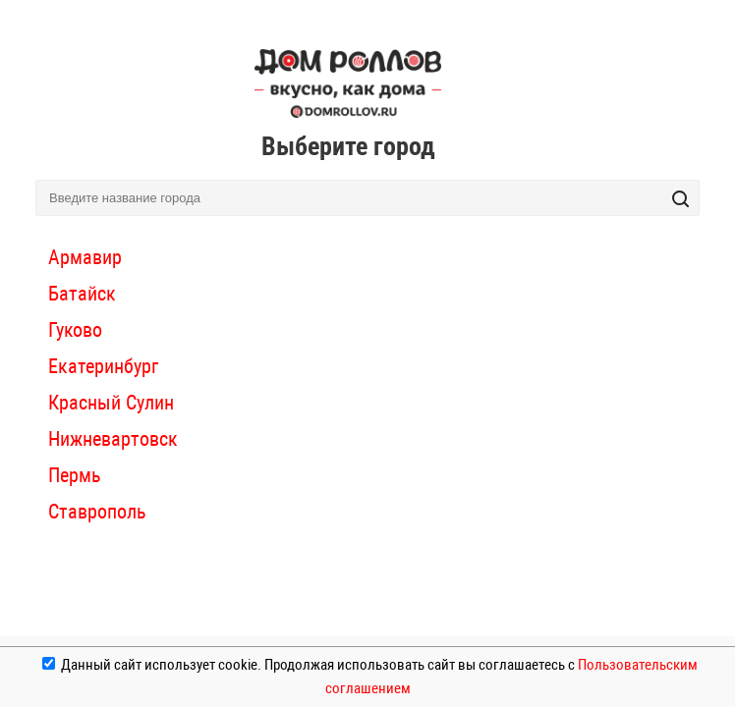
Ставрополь (97, 511)
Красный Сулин (111, 402)
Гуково (75, 330)
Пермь (74, 475)
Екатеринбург (103, 366)
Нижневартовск (113, 439)
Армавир (85, 257)
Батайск (82, 293)
